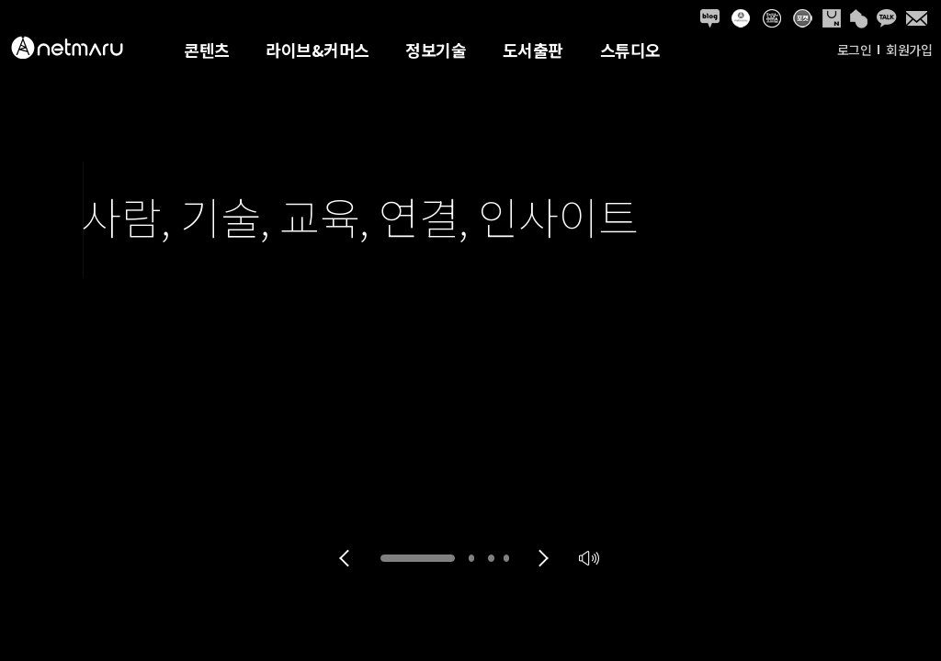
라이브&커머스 (317, 50)
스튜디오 (630, 50)
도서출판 (533, 50)
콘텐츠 (207, 50)
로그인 (854, 49)
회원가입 (909, 49)
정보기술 (435, 50)
